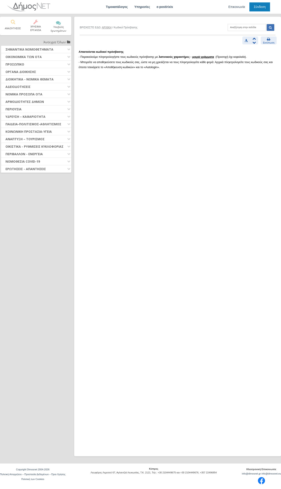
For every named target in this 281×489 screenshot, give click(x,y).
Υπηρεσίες (142, 7)
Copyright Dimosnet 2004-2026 (32, 469)
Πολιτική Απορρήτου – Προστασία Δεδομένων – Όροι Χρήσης (32, 474)
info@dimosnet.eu (271, 473)
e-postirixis (165, 7)
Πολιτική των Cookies (32, 479)
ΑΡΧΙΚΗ (107, 27)
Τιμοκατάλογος (117, 7)
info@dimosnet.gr (251, 473)
